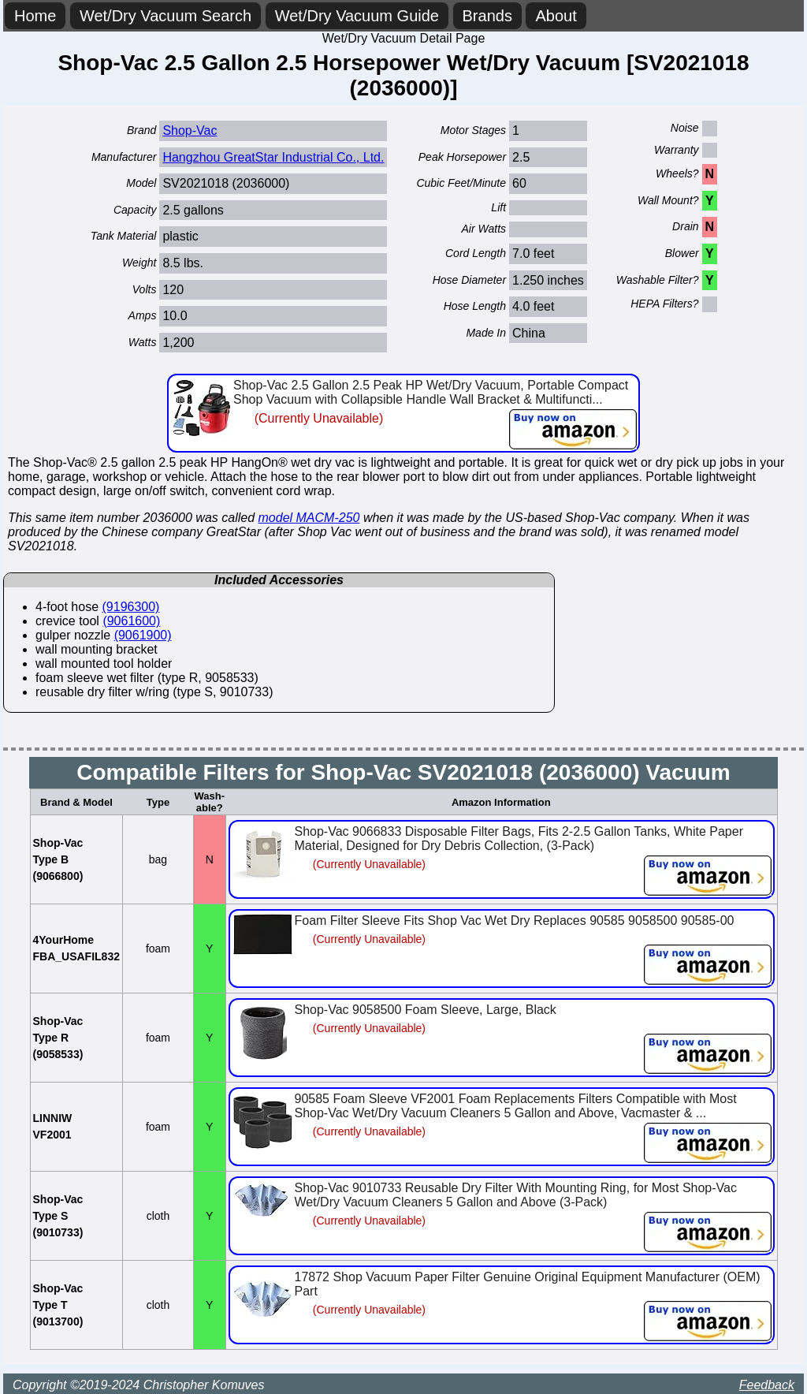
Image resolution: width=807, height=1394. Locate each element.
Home (35, 15)
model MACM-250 (309, 517)
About (555, 15)
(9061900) (143, 635)
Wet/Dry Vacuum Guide (357, 15)
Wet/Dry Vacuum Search (165, 15)
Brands (487, 15)
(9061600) (131, 621)
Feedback (766, 1385)
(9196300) (131, 606)
